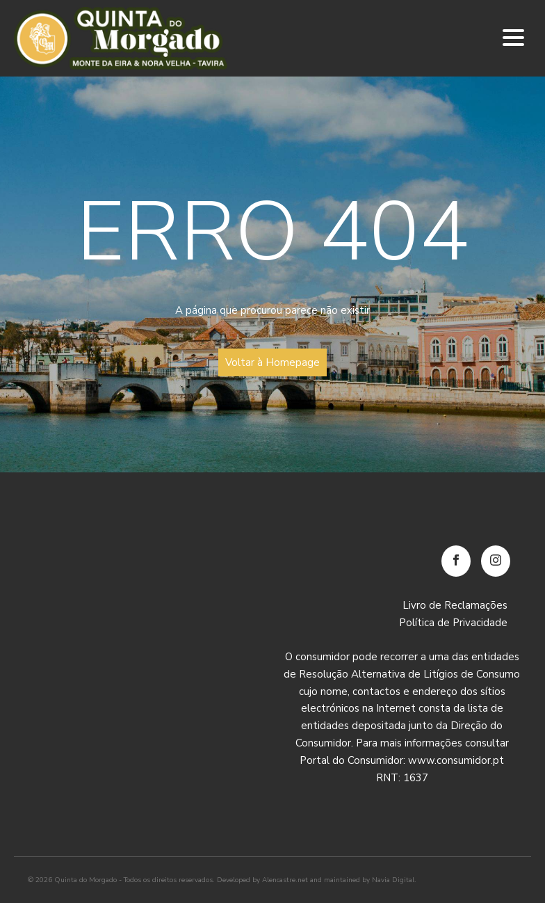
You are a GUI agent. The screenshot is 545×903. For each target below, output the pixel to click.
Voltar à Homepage (272, 362)
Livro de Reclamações (454, 605)
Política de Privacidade (453, 623)
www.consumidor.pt (456, 760)
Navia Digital (393, 880)
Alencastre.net (285, 880)
